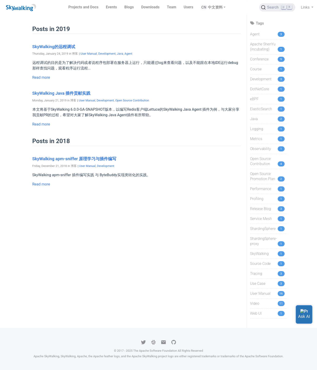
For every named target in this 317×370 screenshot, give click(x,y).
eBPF (254, 99)
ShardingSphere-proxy (263, 241)
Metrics (256, 139)
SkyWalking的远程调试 (53, 46)
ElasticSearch (261, 109)
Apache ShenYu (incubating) (263, 46)
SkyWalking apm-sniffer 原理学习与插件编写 (74, 158)
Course (256, 69)
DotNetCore (259, 89)
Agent (128, 53)
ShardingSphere (263, 228)
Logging (256, 129)
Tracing (256, 273)
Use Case (257, 283)
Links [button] (306, 7)
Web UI (256, 313)
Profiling (257, 199)
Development (107, 53)
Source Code (260, 263)
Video (254, 303)
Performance (260, 189)
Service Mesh (261, 218)
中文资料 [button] (215, 7)
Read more (41, 77)
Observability (260, 149)
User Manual (88, 53)
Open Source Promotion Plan (262, 176)
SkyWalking (259, 253)
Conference (259, 59)
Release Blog (260, 209)
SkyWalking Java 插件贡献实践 (61, 93)
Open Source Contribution (132, 100)
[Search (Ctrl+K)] (277, 7)
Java (120, 53)
